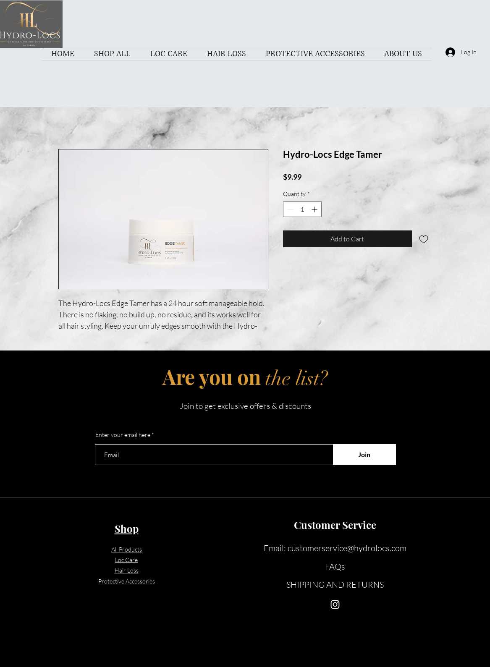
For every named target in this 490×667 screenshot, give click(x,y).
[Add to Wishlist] (423, 238)
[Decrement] (289, 209)
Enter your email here (122, 435)
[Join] (364, 454)
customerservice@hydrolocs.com (347, 548)
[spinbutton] (302, 209)
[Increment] (315, 209)
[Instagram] (335, 604)
